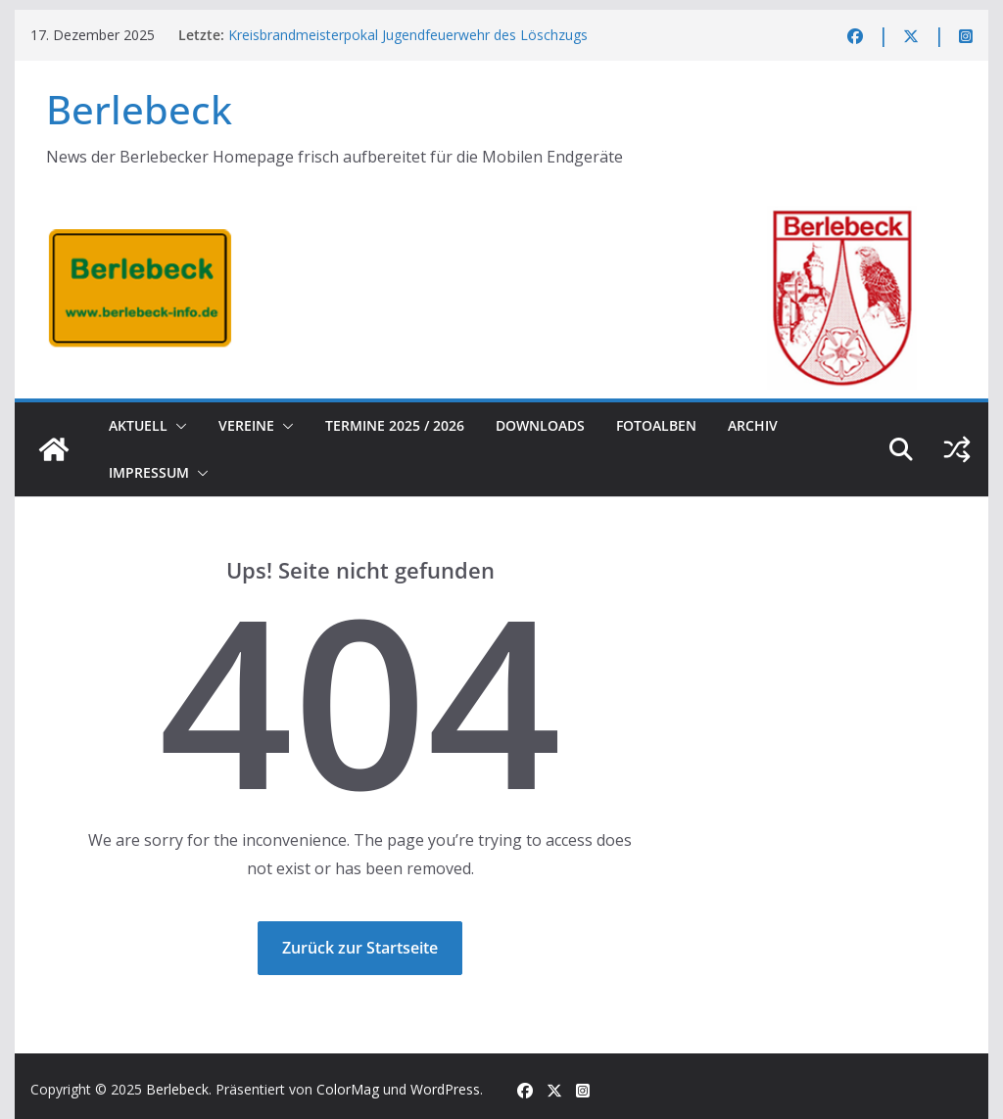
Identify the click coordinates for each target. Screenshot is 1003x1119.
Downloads (540, 425)
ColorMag (347, 1089)
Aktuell (138, 425)
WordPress (445, 1089)
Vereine (246, 425)
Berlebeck (139, 109)
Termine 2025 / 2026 (394, 425)
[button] (177, 426)
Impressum (149, 472)
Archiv (753, 425)
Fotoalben (656, 425)
